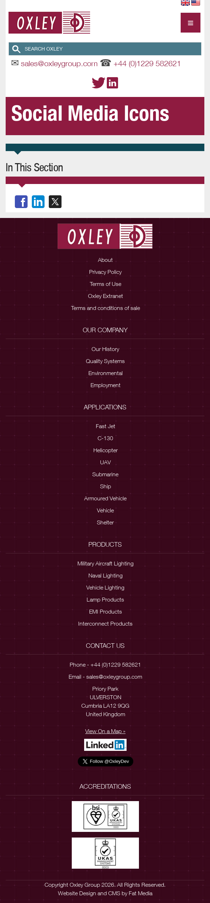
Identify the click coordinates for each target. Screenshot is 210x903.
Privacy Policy (105, 272)
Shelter (105, 522)
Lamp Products (105, 599)
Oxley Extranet (105, 296)
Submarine (105, 474)
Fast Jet (105, 426)
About (105, 260)
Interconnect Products (105, 623)
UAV (105, 462)
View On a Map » (105, 731)
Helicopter (105, 450)
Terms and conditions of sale (105, 308)
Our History (105, 349)
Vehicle (105, 510)
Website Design (77, 893)
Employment (106, 385)
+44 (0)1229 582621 (147, 63)
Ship (105, 486)
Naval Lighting (105, 575)
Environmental (105, 373)
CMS (114, 893)
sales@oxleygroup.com (59, 63)
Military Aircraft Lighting (105, 563)
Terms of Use (105, 284)
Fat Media (140, 893)
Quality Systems (105, 361)
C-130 (105, 438)
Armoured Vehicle (105, 498)
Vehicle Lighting (105, 587)
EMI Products (105, 611)
